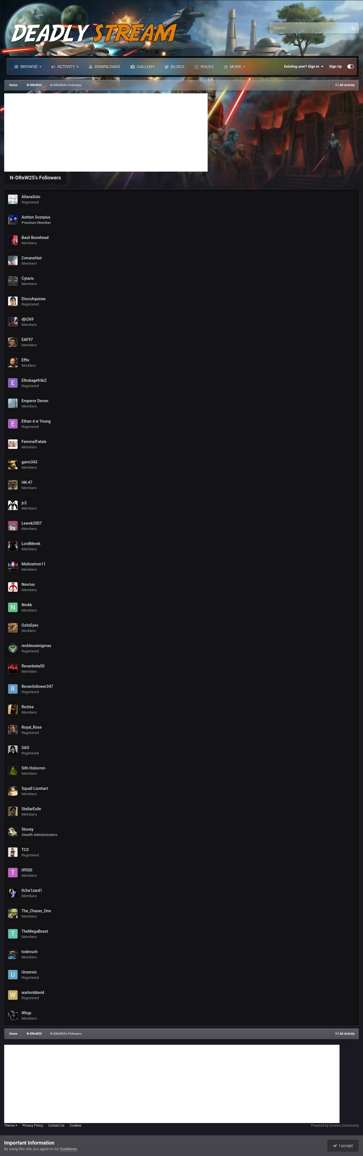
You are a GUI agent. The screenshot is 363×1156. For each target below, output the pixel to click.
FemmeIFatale (34, 441)
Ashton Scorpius (36, 217)
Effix (25, 360)
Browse (27, 66)
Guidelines (68, 1149)
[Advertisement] (106, 132)
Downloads (104, 66)
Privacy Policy (32, 1125)
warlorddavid (33, 992)
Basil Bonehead (35, 237)
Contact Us (56, 1125)
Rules (204, 66)
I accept (343, 1145)
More (234, 66)
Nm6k (27, 605)
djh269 (28, 319)
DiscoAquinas (34, 299)
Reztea (28, 707)
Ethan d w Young (36, 421)
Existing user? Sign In (304, 66)
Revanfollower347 (37, 686)
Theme (10, 1125)
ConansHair (32, 258)
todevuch (30, 951)
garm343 (29, 462)
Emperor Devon (35, 401)
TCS (25, 849)
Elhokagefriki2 (34, 380)
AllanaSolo (31, 197)
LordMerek (31, 543)
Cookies (76, 1125)
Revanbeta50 (33, 666)
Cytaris (28, 278)
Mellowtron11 (34, 564)
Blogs (174, 66)
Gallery (142, 66)
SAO (25, 747)
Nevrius (28, 584)
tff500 (27, 870)
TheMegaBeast (35, 931)
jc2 (24, 503)
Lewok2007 (32, 523)
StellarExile (31, 809)
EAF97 (27, 339)
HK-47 (27, 482)
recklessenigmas (36, 645)
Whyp (26, 1013)
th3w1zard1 (32, 890)
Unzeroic (29, 972)
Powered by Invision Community (335, 1125)
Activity (65, 66)
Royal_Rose (32, 727)
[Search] (291, 28)
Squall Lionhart (35, 788)
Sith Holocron (33, 768)
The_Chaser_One (36, 911)
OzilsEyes (30, 625)
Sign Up (335, 66)
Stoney (28, 829)
